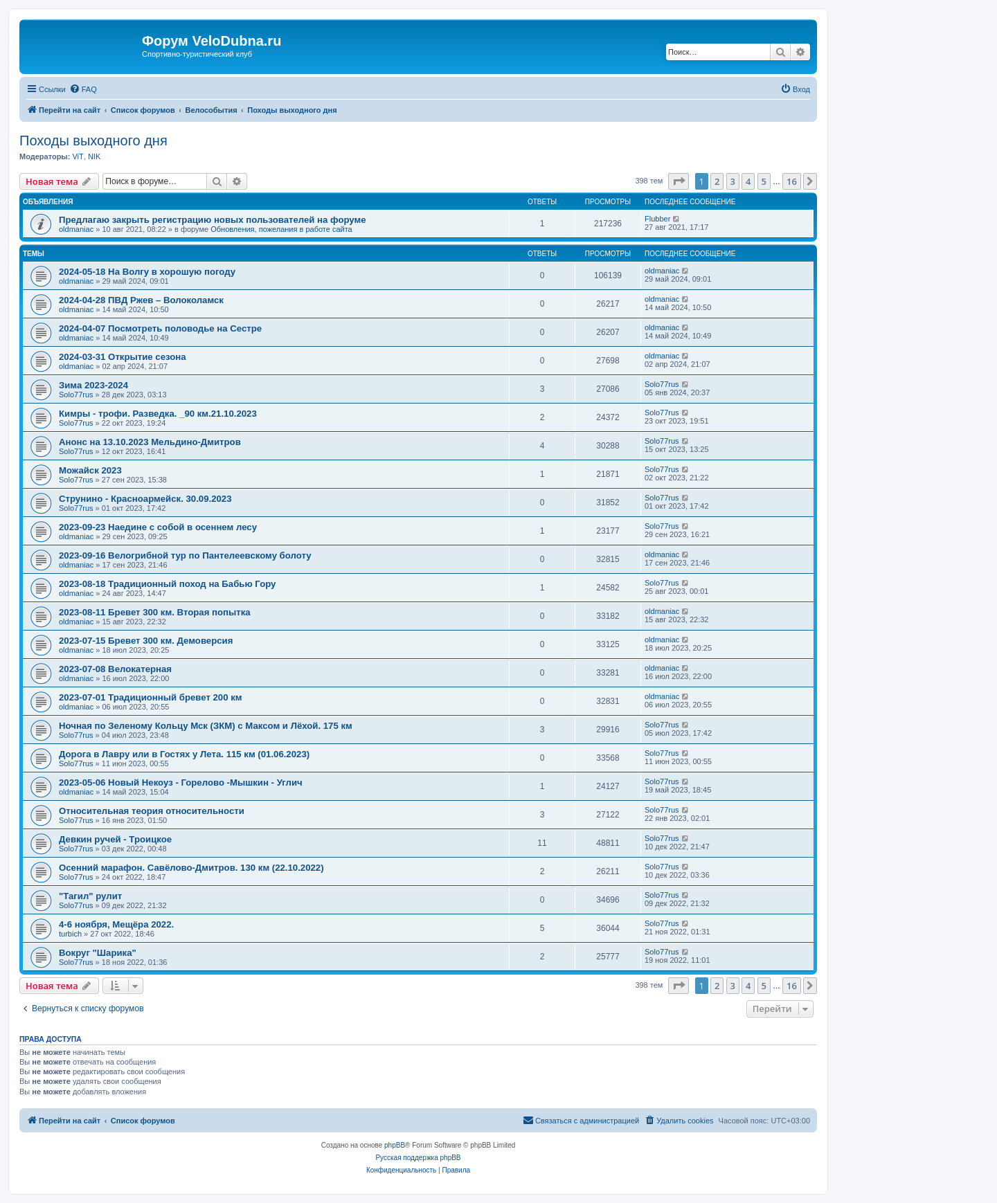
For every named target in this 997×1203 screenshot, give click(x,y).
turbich (70, 934)
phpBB (394, 1145)
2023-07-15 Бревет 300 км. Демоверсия (146, 640)
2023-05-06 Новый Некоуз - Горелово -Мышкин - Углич (181, 782)
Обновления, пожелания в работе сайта (281, 229)
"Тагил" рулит (90, 896)
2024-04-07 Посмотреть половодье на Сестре (160, 328)
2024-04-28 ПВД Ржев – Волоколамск (141, 300)
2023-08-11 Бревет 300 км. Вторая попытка (155, 612)
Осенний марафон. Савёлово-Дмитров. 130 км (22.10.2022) (191, 867)
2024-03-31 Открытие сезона (122, 357)
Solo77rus (76, 394)
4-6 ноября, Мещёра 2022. (116, 924)
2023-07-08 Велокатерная (115, 669)
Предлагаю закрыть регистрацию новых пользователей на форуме (212, 220)
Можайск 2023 (90, 470)
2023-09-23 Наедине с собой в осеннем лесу (158, 527)
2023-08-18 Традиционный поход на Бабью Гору (167, 584)
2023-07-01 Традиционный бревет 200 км (150, 697)
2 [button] (717, 181)
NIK (94, 156)
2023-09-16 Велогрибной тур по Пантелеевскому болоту (185, 555)
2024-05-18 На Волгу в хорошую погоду (147, 271)
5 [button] (764, 181)
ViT (77, 156)
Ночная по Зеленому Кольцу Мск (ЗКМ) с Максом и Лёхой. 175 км (205, 726)
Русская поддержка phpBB (417, 1157)
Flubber (657, 219)
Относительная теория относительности (151, 811)
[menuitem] (83, 89)
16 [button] (792, 181)
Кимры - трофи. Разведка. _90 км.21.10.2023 (158, 413)
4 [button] (748, 181)
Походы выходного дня (93, 140)
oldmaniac (76, 229)
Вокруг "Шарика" (97, 953)
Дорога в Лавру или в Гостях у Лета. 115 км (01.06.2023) (184, 754)
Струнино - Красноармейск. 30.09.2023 (145, 499)
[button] (678, 181)
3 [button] (732, 181)
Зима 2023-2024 (93, 385)
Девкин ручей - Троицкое (115, 839)
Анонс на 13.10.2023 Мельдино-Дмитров (150, 442)
